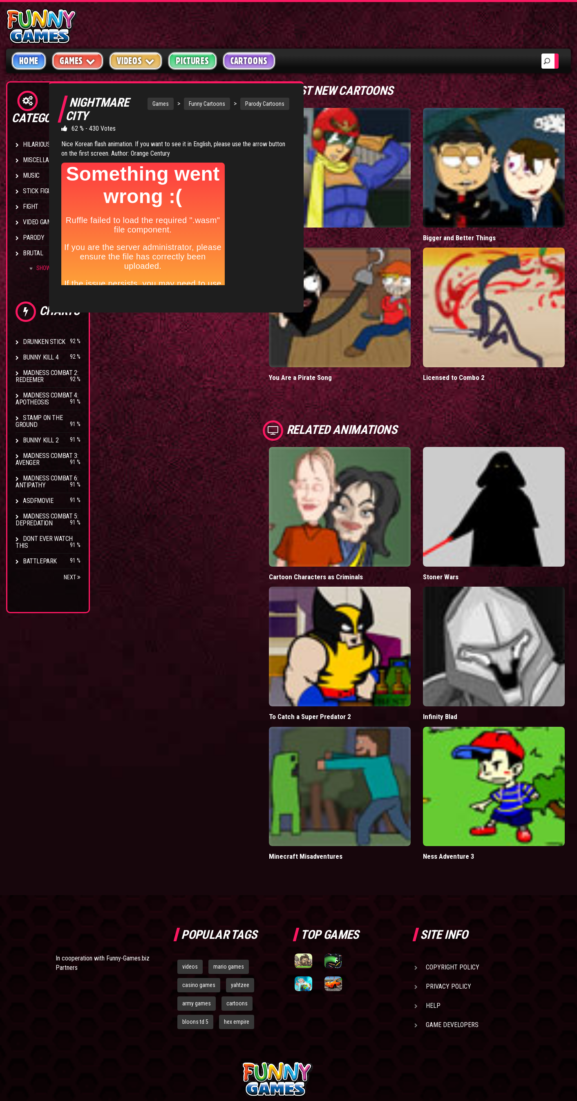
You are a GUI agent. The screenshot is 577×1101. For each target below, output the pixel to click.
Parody (34, 237)
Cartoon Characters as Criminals (356, 526)
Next (72, 577)
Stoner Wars (461, 526)
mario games (228, 882)
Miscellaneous (45, 160)
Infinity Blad (460, 649)
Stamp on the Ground (39, 421)
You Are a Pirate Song (341, 343)
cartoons (237, 919)
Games (147, 103)
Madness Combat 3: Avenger (47, 459)
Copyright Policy (452, 883)
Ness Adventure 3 (469, 772)
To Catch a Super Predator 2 (350, 649)
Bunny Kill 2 (40, 440)
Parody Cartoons (251, 103)
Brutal (33, 253)
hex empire (236, 937)
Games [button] (78, 61)
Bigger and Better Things (480, 220)
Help (433, 921)
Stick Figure (40, 191)
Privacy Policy (448, 902)
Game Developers (452, 941)
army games (196, 919)
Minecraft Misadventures (346, 772)
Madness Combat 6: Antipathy (47, 481)
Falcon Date (326, 220)
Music (31, 175)
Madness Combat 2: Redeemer (47, 376)
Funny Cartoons (194, 103)
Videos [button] (136, 61)
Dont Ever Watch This (44, 542)
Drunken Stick (44, 342)
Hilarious (36, 144)
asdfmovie (38, 501)
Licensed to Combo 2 (474, 343)
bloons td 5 (195, 937)
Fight (30, 206)
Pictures (192, 61)
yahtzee (240, 900)
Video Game (39, 222)
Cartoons (249, 61)
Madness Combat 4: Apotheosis (47, 398)
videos (190, 882)
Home (28, 61)
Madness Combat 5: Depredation (47, 519)
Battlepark (40, 561)
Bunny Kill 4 (40, 357)
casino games (198, 900)
